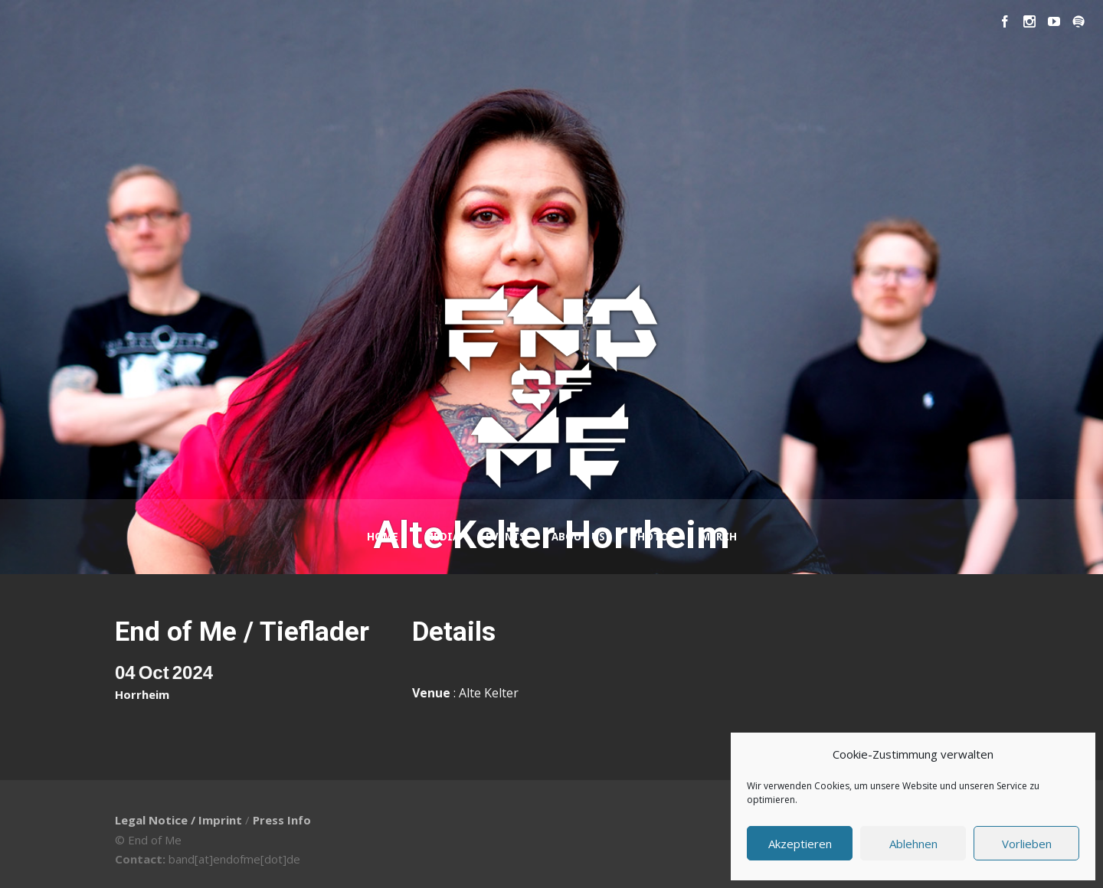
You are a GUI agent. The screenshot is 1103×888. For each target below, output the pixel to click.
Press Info (282, 820)
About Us (578, 537)
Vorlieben (1027, 843)
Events (505, 537)
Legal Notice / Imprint (178, 820)
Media (442, 537)
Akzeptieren (800, 843)
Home (382, 537)
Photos (653, 537)
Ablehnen (913, 843)
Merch (719, 537)
